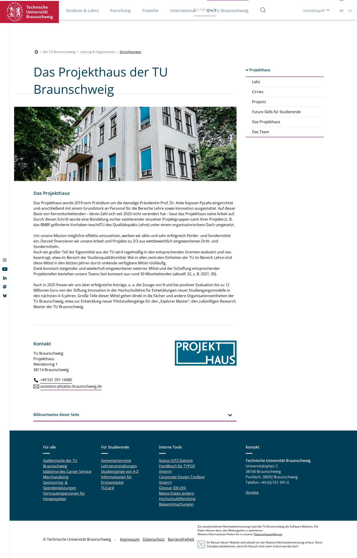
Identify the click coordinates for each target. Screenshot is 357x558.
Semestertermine (116, 460)
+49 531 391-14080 (56, 379)
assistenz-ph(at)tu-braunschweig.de (71, 386)
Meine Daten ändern (176, 493)
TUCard (107, 487)
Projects (259, 101)
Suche (263, 10)
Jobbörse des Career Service (67, 471)
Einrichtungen (130, 52)
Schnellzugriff (313, 10)
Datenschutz (154, 539)
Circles (257, 91)
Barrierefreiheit (181, 539)
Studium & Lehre (82, 10)
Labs (256, 81)
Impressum (130, 539)
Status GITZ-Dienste (176, 460)
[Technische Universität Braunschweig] (36, 52)
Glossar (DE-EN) (172, 487)
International (183, 10)
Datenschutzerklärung (268, 534)
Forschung (120, 10)
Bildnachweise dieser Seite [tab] (56, 414)
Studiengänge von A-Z (119, 471)
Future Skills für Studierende (276, 111)
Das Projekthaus (266, 121)
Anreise (252, 492)
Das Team (260, 131)
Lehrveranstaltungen (119, 466)
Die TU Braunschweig (227, 10)
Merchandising (56, 476)
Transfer (150, 10)
